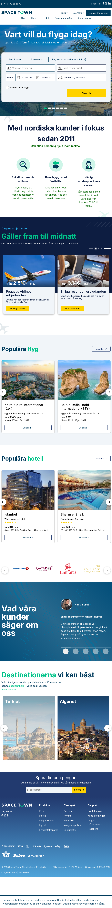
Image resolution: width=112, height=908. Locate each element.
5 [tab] (61, 108)
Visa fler (101, 349)
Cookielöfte (69, 830)
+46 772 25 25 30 (12, 4)
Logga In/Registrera (95, 822)
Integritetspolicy (72, 825)
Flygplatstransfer (63, 18)
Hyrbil (46, 18)
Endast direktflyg (17, 87)
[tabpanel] (83, 284)
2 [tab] (49, 108)
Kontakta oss (84, 18)
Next (107, 570)
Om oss (67, 811)
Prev (4, 570)
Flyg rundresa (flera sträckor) (68, 59)
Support (92, 805)
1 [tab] (45, 108)
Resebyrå (93, 828)
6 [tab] (65, 108)
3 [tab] (53, 108)
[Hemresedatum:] (45, 77)
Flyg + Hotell (46, 820)
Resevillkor (69, 820)
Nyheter (67, 815)
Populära (20, 349)
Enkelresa (36, 59)
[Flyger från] (30, 68)
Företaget (69, 805)
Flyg (23, 18)
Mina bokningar (96, 815)
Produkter (45, 805)
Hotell (34, 18)
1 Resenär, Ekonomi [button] (74, 77)
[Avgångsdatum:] (25, 77)
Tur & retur (15, 59)
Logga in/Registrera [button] (98, 13)
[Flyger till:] (81, 68)
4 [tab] (57, 108)
